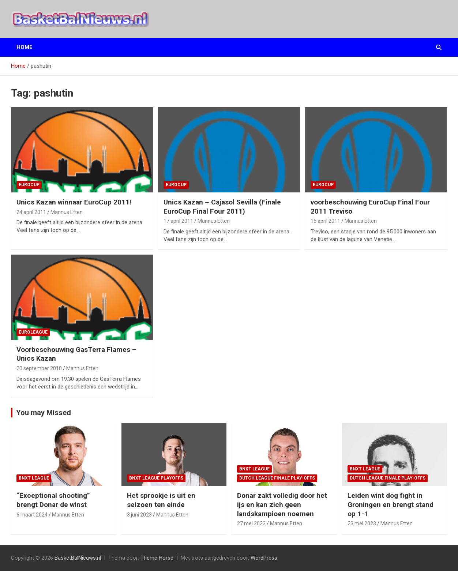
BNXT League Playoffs (156, 478)
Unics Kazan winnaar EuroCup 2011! (73, 202)
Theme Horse (156, 558)
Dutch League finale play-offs (277, 478)
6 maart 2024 (32, 515)
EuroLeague (33, 332)
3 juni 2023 (139, 515)
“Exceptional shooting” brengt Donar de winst (53, 500)
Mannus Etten (66, 212)
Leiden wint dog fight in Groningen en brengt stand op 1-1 (390, 504)
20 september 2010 (39, 368)
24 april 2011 (31, 212)
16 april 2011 (325, 221)
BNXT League (34, 478)
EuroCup (29, 184)
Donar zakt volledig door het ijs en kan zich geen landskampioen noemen (282, 504)
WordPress (264, 558)
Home (24, 47)
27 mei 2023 (251, 523)
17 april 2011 (178, 221)
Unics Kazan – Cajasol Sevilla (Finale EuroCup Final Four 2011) (222, 206)
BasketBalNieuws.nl (78, 558)
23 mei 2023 (362, 523)
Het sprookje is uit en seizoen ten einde (161, 500)
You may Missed (43, 412)
